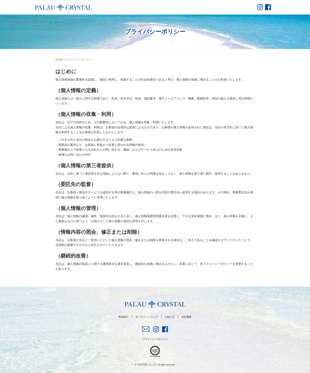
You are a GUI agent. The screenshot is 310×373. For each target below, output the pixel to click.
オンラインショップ (146, 316)
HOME (59, 59)
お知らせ (170, 316)
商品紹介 (123, 316)
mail (146, 329)
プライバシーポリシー (155, 339)
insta (260, 7)
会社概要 (186, 316)
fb (268, 7)
